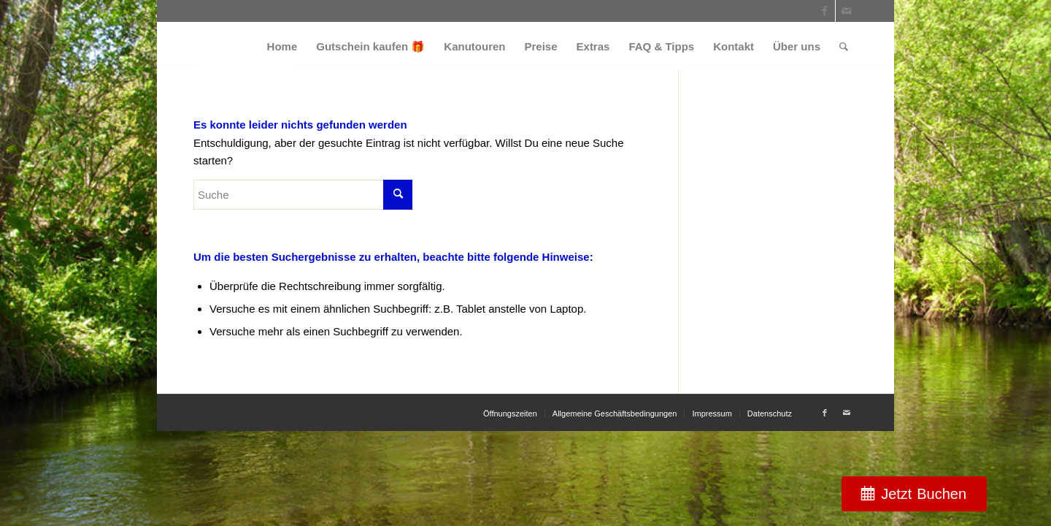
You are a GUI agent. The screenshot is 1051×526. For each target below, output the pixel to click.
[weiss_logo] (245, 46)
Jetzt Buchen (923, 494)
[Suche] (844, 46)
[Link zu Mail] (847, 11)
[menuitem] (282, 46)
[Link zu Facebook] (824, 11)
